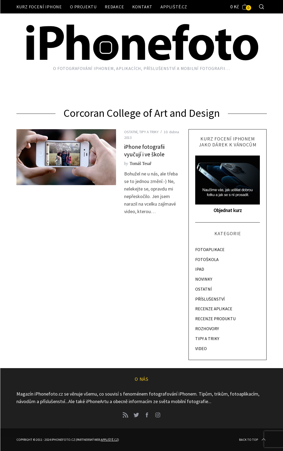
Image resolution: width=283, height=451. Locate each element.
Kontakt (142, 6)
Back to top (253, 440)
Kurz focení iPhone (39, 6)
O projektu (83, 6)
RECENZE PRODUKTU (215, 318)
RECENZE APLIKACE (213, 308)
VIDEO (201, 348)
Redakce (114, 6)
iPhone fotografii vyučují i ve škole (144, 150)
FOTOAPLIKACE (210, 249)
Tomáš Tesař (141, 163)
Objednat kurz (228, 210)
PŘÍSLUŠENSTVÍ (210, 299)
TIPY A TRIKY (149, 131)
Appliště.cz (173, 6)
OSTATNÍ (130, 131)
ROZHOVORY (207, 328)
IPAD (199, 269)
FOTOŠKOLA (207, 259)
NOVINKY (203, 279)
